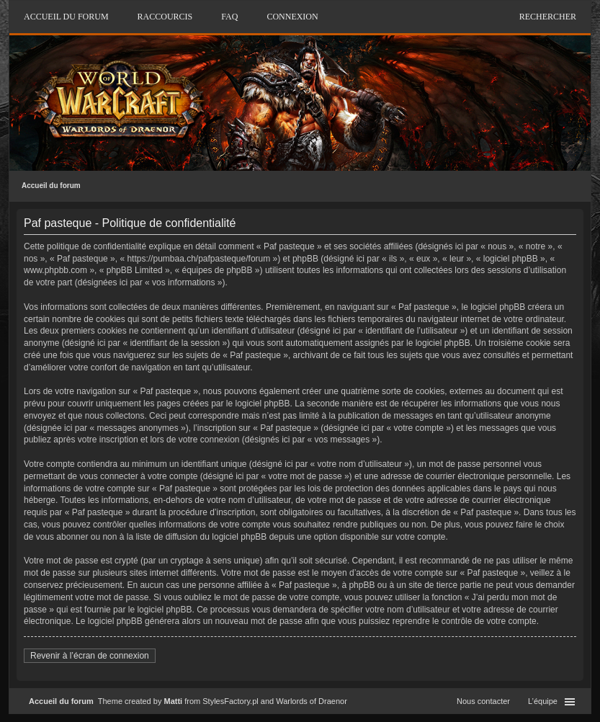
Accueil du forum (51, 186)
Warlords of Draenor (311, 701)
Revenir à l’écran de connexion (89, 656)
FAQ (229, 17)
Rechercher (547, 17)
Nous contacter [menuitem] (483, 701)
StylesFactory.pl (230, 701)
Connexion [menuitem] (292, 17)
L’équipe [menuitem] (543, 701)
